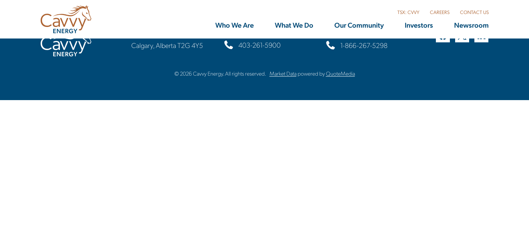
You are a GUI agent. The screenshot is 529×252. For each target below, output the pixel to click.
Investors (419, 24)
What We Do (294, 24)
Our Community (359, 24)
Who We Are (234, 24)
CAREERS (440, 12)
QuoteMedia (340, 73)
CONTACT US (474, 12)
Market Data (283, 73)
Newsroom (471, 24)
